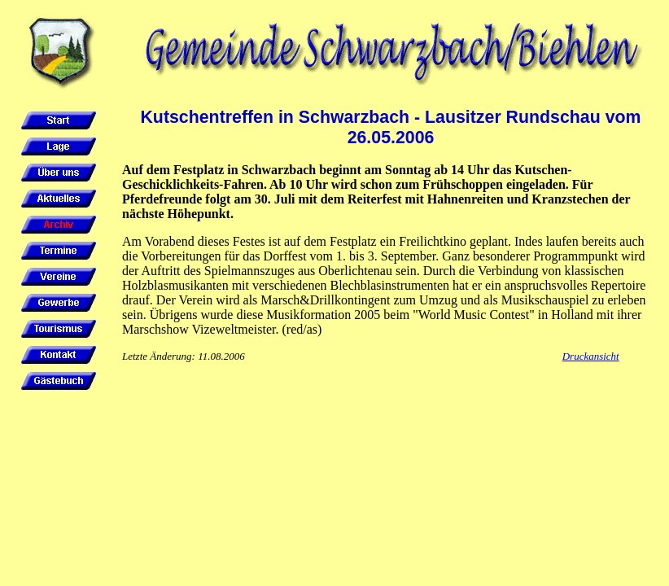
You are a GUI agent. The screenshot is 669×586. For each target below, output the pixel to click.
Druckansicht (590, 356)
